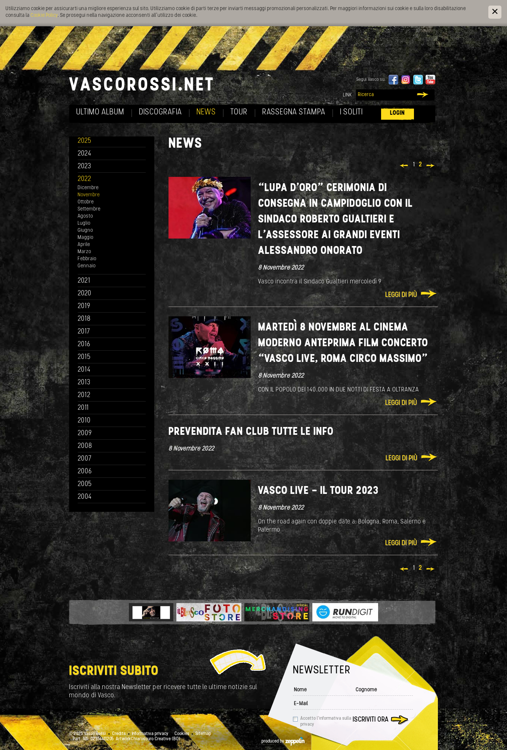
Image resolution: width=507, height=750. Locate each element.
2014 (84, 370)
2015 (84, 357)
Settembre (89, 209)
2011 (83, 408)
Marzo (84, 252)
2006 (85, 471)
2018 (84, 319)
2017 (84, 331)
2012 (84, 395)
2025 (85, 141)
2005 (85, 484)
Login (397, 113)
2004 (85, 497)
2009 (85, 433)
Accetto (325, 721)
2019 (84, 306)
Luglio (84, 223)
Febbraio (87, 259)
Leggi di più (401, 295)
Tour (239, 112)
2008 (85, 446)
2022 (85, 179)
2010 (84, 420)
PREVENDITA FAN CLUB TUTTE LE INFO (251, 432)
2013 (84, 382)
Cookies (181, 734)
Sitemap (203, 734)
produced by (283, 741)
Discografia (160, 112)
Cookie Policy (44, 15)
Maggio (85, 237)
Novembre (89, 195)
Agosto (85, 216)
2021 (84, 281)
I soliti (351, 112)
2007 (85, 458)
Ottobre (86, 202)
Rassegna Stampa (293, 112)
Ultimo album (100, 112)
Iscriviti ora (371, 719)
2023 (84, 166)
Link (347, 95)
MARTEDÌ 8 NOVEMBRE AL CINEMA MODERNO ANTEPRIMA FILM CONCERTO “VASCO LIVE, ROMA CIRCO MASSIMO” (343, 343)
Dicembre (88, 188)
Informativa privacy (150, 734)
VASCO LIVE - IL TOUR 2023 (318, 491)
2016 (84, 344)
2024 (85, 153)
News (206, 112)
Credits (119, 734)
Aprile (84, 245)
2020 (85, 293)
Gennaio (87, 266)
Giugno (85, 230)
